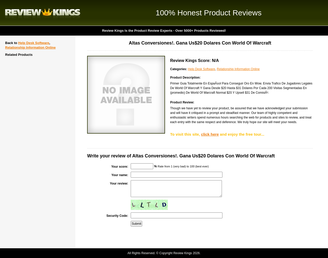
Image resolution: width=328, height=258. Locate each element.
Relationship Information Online (30, 47)
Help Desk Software (33, 43)
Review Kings (42, 13)
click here (210, 134)
